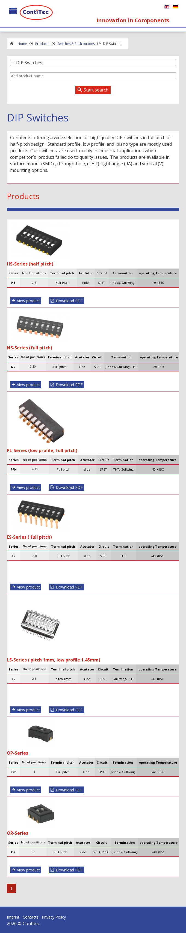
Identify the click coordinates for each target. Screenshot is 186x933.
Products (42, 43)
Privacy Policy (54, 917)
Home (22, 43)
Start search (96, 90)
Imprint (13, 917)
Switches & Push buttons (76, 43)
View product (28, 300)
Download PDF (69, 300)
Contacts (31, 917)
